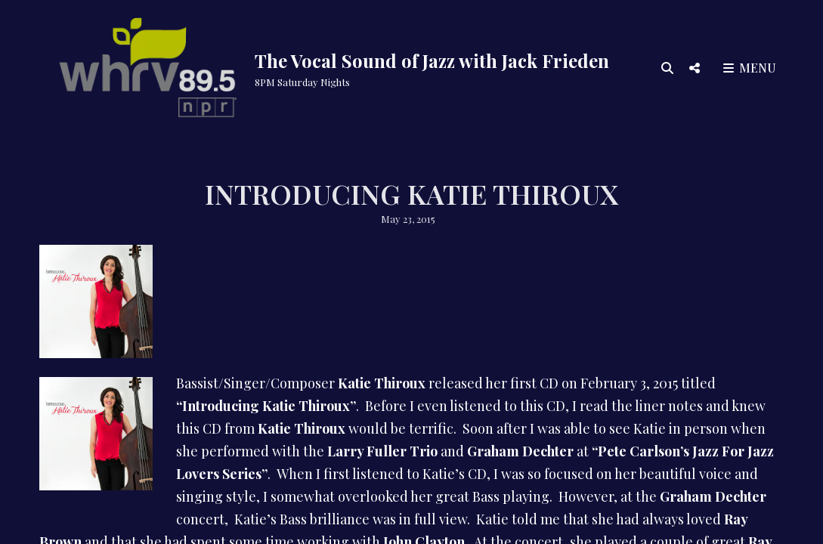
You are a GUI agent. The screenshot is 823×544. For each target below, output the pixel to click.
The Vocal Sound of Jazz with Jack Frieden (432, 60)
